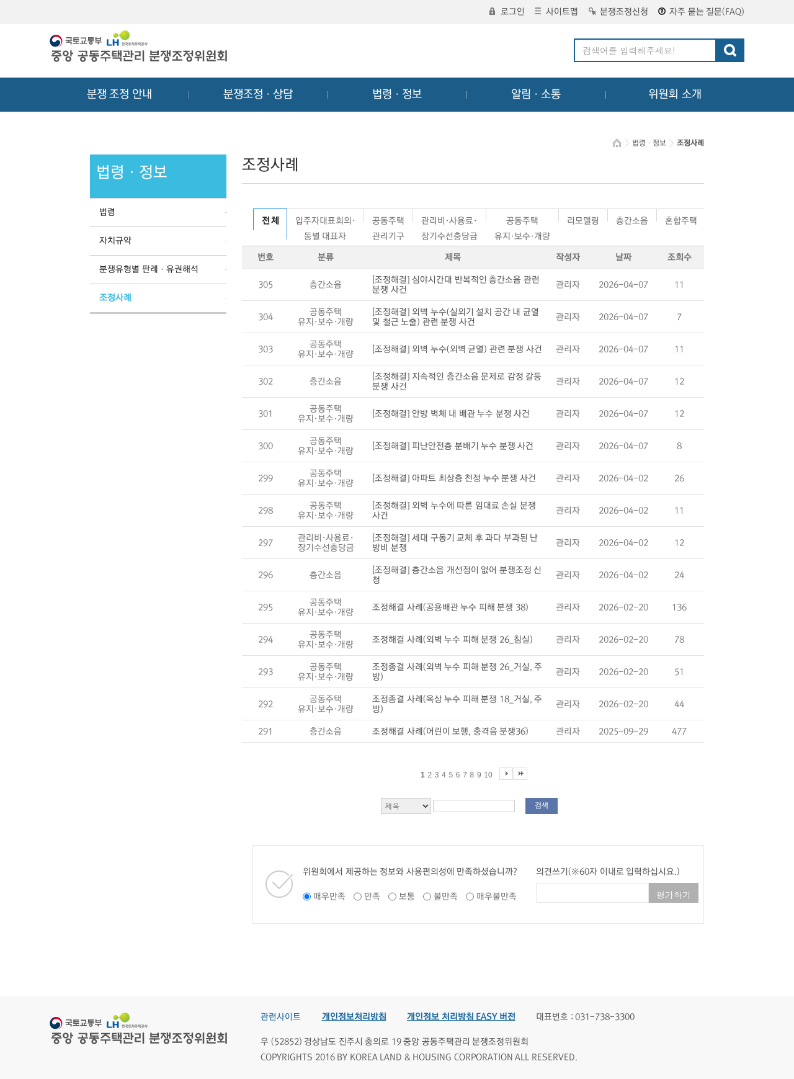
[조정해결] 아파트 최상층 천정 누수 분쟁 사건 (454, 478)
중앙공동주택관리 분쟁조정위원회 (140, 47)
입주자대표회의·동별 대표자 (325, 219)
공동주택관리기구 (388, 219)
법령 (107, 212)
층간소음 (632, 219)
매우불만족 (496, 897)
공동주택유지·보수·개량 (522, 219)
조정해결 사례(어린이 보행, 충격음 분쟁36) (450, 731)
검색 (541, 806)
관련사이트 (281, 1017)
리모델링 (583, 219)
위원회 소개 (675, 94)
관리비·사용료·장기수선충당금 (449, 219)
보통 (407, 897)
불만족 (446, 897)
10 (488, 775)
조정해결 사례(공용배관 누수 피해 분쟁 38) (450, 607)
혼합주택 (681, 219)
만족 (372, 897)
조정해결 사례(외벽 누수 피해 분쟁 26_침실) (452, 640)
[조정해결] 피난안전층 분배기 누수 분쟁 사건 (452, 446)
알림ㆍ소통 (536, 94)
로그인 (507, 12)
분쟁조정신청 (618, 12)
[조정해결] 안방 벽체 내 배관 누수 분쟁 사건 (451, 414)
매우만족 (329, 897)
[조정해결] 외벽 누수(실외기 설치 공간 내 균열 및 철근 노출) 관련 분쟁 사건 (455, 317)
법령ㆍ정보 (397, 94)
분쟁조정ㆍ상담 (258, 94)
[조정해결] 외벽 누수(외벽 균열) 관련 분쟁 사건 (457, 349)
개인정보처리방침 (354, 1017)
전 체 (270, 221)
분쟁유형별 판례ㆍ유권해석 (148, 269)
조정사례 (115, 298)
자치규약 (115, 241)
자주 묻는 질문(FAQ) (701, 12)
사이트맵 (556, 12)
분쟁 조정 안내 (119, 94)
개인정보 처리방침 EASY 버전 (461, 1017)
